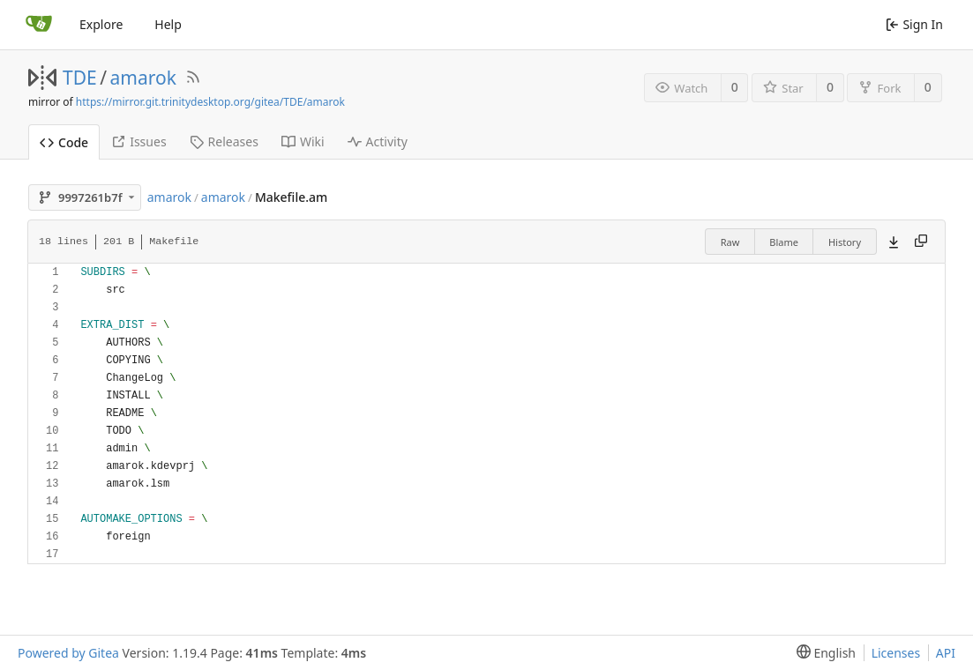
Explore (101, 24)
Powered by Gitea (68, 652)
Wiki (303, 141)
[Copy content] (921, 241)
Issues (138, 141)
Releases (224, 141)
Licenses (896, 652)
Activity (378, 141)
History (844, 242)
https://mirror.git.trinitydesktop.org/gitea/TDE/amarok (210, 101)
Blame (783, 242)
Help (168, 24)
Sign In (914, 24)
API (945, 652)
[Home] (39, 25)
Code (64, 142)
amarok (143, 77)
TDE (80, 77)
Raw (730, 242)
